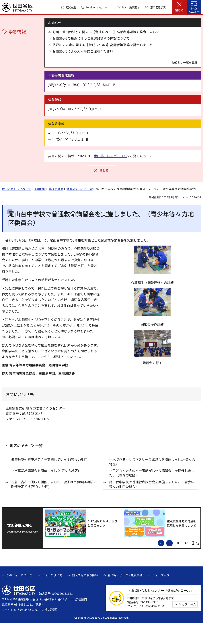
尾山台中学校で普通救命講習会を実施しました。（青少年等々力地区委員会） (151, 484)
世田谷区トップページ (16, 189)
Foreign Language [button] (97, 7)
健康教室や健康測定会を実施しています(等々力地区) (50, 459)
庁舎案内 (81, 599)
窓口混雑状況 (158, 7)
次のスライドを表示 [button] (172, 542)
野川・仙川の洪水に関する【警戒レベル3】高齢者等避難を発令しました (105, 32)
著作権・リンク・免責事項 (125, 575)
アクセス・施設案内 (128, 7)
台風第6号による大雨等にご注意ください (82, 51)
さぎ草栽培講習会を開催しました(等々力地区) (45, 470)
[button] (68, 7)
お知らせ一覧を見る (184, 62)
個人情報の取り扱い (85, 575)
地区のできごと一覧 (80, 189)
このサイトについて (19, 575)
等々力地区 (56, 189)
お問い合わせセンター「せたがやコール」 (162, 590)
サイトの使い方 (52, 575)
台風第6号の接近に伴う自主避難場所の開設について (91, 38)
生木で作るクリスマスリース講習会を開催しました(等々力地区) (152, 461)
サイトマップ (160, 575)
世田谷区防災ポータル (110, 155)
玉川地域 (40, 189)
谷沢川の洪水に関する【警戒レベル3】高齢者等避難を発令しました (102, 45)
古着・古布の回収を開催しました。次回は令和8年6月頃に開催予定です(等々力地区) (54, 484)
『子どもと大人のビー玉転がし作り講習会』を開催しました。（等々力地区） (151, 472)
